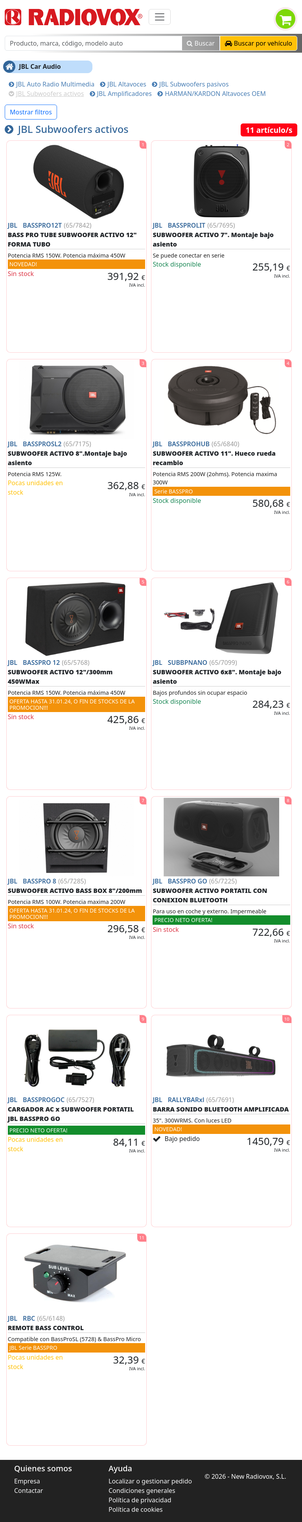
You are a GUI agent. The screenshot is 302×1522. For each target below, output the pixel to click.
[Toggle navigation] (160, 17)
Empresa (27, 1481)
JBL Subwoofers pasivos (190, 84)
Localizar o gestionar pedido (150, 1481)
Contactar (28, 1490)
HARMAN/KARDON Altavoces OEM (211, 93)
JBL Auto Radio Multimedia (51, 84)
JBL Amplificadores (121, 93)
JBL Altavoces (123, 84)
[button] (258, 43)
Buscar (201, 43)
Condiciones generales (142, 1490)
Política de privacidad (140, 1500)
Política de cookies (136, 1509)
